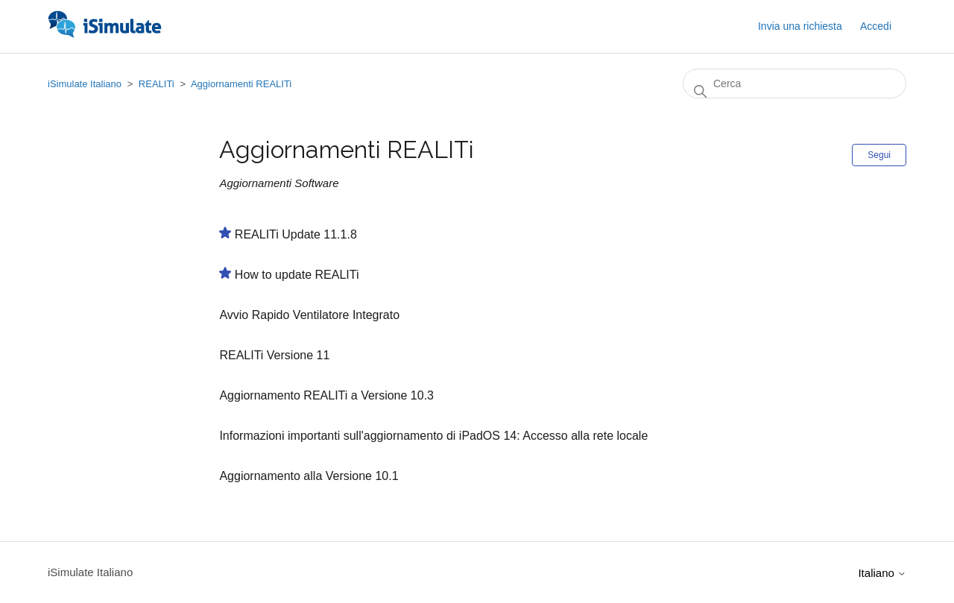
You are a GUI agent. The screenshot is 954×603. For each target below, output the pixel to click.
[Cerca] (794, 83)
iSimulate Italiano (84, 83)
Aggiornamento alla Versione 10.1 (308, 476)
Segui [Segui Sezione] (879, 155)
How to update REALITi (297, 274)
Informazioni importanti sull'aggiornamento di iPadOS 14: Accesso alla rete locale (433, 435)
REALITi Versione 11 (274, 355)
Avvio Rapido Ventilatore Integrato (309, 315)
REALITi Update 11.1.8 (296, 234)
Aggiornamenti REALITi (241, 83)
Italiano (882, 572)
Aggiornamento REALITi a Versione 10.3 (326, 395)
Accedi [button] (875, 26)
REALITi (156, 83)
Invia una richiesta (800, 26)
